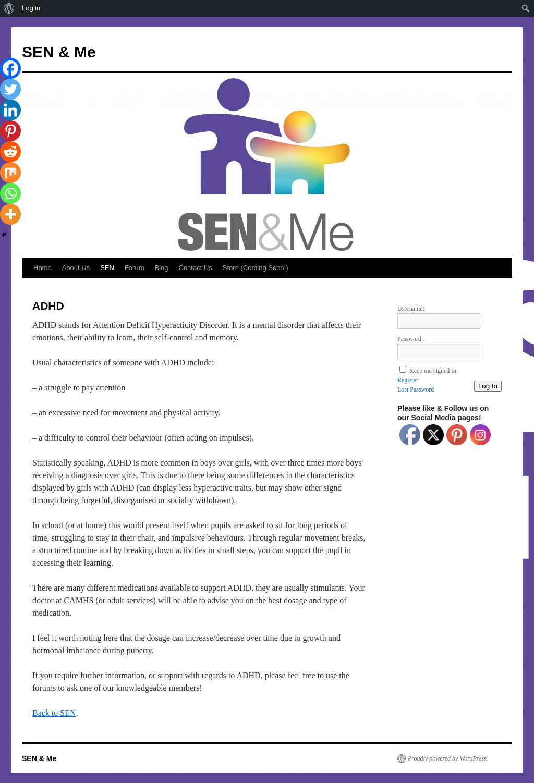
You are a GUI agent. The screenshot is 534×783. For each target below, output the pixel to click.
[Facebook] (10, 68)
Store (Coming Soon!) (255, 268)
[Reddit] (10, 151)
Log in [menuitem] (31, 8)
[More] (10, 214)
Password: (410, 338)
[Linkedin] (10, 110)
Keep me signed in (432, 370)
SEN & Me (59, 51)
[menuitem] (9, 8)
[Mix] (10, 172)
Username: (410, 308)
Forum (134, 268)
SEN (107, 268)
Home (42, 268)
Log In (487, 386)
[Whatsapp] (10, 193)
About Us (76, 268)
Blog (161, 268)
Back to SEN (54, 712)
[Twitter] (10, 89)
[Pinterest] (10, 130)
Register (407, 380)
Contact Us (195, 268)
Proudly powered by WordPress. (448, 758)
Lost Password (415, 389)
